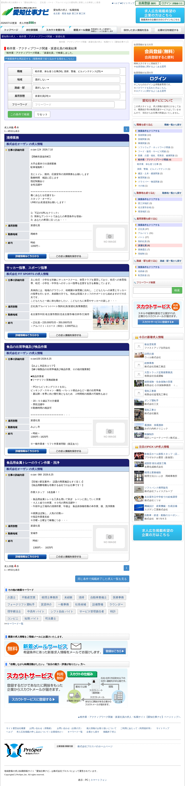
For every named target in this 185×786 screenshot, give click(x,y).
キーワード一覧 (15, 623)
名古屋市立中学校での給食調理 (160, 497)
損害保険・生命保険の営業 (158, 381)
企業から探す (92, 732)
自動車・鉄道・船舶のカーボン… (162, 515)
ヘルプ (9, 732)
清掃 (81, 597)
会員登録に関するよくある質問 (151, 66)
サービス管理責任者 (91, 611)
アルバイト (143, 233)
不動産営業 (28, 597)
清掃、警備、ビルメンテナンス (152, 169)
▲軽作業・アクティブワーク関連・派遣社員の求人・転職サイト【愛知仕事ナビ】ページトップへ (129, 717)
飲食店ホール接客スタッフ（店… (162, 454)
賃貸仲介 (46, 604)
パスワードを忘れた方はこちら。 (152, 88)
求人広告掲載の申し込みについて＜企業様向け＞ (40, 732)
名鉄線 (141, 271)
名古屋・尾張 (59, 13)
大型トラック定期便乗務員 (158, 372)
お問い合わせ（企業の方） (70, 728)
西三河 (75, 13)
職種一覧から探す (172, 124)
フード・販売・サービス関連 (152, 151)
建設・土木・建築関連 (148, 173)
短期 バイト (32, 618)
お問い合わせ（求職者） (41, 728)
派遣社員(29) (43, 96)
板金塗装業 (150, 344)
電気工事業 (150, 391)
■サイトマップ (127, 3)
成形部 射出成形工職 (155, 463)
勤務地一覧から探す (171, 193)
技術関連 (142, 135)
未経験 (68, 597)
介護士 (11, 597)
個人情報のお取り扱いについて (101, 728)
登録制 (141, 253)
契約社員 (142, 241)
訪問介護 (149, 354)
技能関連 (142, 139)
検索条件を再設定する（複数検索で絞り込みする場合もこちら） (40, 58)
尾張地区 (142, 211)
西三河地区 (143, 203)
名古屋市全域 (144, 207)
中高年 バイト (35, 611)
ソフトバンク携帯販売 (156, 487)
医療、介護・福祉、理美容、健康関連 (156, 155)
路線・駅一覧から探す (170, 261)
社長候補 (80, 604)
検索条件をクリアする (148, 131)
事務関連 (142, 143)
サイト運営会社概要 (16, 728)
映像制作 (149, 434)
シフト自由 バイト (62, 611)
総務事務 (149, 363)
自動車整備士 (98, 597)
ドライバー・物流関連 (148, 181)
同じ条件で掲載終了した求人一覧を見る (102, 578)
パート (141, 237)
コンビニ (12, 618)
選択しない (42, 79)
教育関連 (142, 177)
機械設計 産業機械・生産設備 (160, 506)
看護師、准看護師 (153, 425)
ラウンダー (116, 604)
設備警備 (97, 604)
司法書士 (50, 618)
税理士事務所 (50, 597)
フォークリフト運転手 (21, 604)
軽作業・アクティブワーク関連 (153, 159)
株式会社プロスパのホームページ (95, 746)
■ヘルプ (116, 3)
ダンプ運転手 (151, 400)
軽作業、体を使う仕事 (148, 164)
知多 (69, 13)
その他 (141, 186)
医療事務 (118, 597)
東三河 (82, 13)
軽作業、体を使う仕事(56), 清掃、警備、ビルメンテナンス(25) (69, 71)
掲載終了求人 (109, 732)
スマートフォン (99, 780)
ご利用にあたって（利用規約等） (136, 728)
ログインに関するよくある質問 (151, 91)
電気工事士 (150, 410)
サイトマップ (162, 728)
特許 (113, 611)
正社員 (141, 229)
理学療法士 (14, 611)
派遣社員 (142, 245)
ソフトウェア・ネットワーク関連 (154, 147)
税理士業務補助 (152, 472)
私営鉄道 (142, 275)
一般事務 (63, 604)
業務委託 (142, 249)
